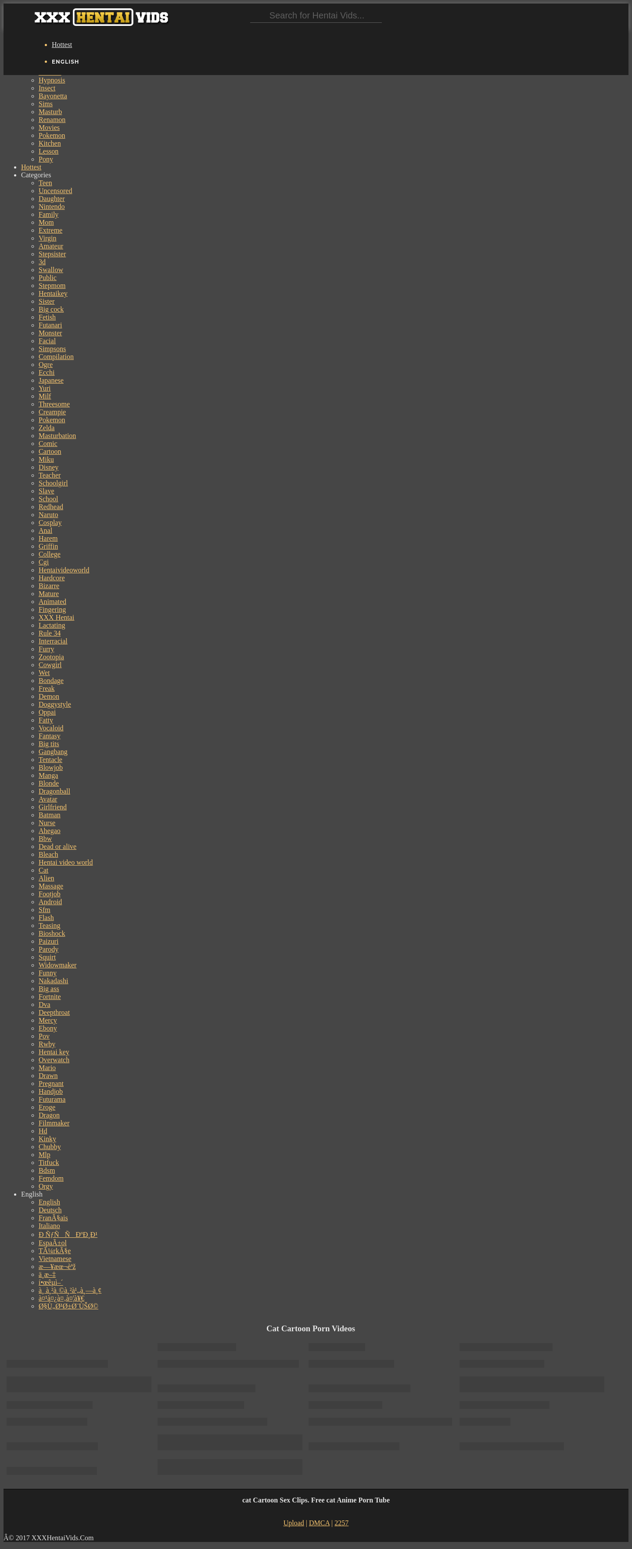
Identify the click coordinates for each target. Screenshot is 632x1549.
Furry (46, 649)
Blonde (49, 783)
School (48, 499)
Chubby (50, 1146)
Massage (51, 886)
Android (50, 902)
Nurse (47, 823)
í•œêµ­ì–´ (51, 1282)
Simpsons (52, 348)
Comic (48, 443)
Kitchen (50, 143)
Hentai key (54, 1052)
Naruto (48, 514)
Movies (49, 127)
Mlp (44, 1154)
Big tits (49, 744)
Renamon (52, 119)
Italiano (49, 1225)
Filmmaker (54, 1123)
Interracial (53, 641)
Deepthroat (54, 1012)
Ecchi (46, 372)
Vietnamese (55, 1258)
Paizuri (48, 941)
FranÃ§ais (53, 1218)
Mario (47, 1067)
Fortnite (50, 996)
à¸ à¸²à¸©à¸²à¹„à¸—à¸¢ (70, 1290)
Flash (46, 917)
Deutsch (50, 1210)
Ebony (48, 1028)
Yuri (45, 388)
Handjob (51, 1091)
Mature (49, 593)
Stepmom (52, 285)
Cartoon (50, 451)
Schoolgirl (53, 483)
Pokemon (52, 135)
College (50, 554)
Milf (45, 396)
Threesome (54, 404)
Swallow (51, 269)
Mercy (48, 1020)
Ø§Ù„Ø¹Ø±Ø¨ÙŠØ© (68, 1306)
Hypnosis (52, 80)
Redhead (51, 506)
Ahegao (50, 830)
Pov (44, 1036)
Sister (46, 301)
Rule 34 (50, 633)
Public (48, 277)
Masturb (50, 111)
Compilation (56, 356)
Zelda (46, 427)
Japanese (51, 380)
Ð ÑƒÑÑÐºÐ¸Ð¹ (68, 1234)
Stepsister (52, 254)
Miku (46, 459)
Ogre (46, 364)
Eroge (47, 1107)
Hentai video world (66, 862)
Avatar (48, 799)
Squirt (47, 957)
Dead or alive (57, 846)
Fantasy (50, 736)
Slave (46, 491)
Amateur (51, 246)
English (49, 1202)
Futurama (52, 1099)
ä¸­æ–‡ (47, 1274)
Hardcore (52, 578)
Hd (43, 1131)
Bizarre (49, 585)
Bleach (48, 854)
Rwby (47, 1044)
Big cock (51, 309)
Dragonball (54, 791)
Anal (45, 530)
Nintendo (52, 206)
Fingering (52, 609)
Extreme (50, 230)
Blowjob (51, 767)
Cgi (44, 562)
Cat (43, 870)
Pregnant (51, 1083)
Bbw (45, 838)
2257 (341, 1523)
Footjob (50, 894)
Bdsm (47, 1170)
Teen (45, 183)
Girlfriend (53, 807)
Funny (48, 973)
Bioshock (52, 933)
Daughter (52, 198)
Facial (47, 341)
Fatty (46, 720)
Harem (48, 538)
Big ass (49, 988)
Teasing (50, 925)
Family (48, 214)
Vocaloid (51, 728)
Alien (46, 878)
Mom (46, 222)
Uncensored (55, 190)
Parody (48, 949)
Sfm (44, 909)
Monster (50, 333)
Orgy (46, 1186)
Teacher (50, 475)
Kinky (47, 1139)
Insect (47, 88)
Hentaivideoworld (64, 570)
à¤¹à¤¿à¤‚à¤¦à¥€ (61, 1298)
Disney (48, 467)
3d (42, 262)
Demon (49, 696)
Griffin (48, 546)
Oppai (47, 712)
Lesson (48, 151)
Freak (46, 688)
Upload (294, 1523)
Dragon (49, 1115)
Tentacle (50, 759)
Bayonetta (53, 96)
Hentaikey (53, 293)
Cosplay (50, 522)
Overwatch (54, 1060)
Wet (44, 672)
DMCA (319, 1523)
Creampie (52, 412)
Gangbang (53, 751)
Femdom (51, 1178)
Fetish (47, 317)
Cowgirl (50, 664)
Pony (46, 159)
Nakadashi (53, 981)
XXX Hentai (56, 617)
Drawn (48, 1075)
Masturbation (57, 435)
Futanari (50, 325)
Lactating (52, 625)
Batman (50, 815)
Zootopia (51, 657)
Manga (48, 775)
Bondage (51, 680)
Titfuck (49, 1162)
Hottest (62, 44)
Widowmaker (57, 965)
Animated (52, 601)
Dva (44, 1004)
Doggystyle (55, 704)
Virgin (48, 238)
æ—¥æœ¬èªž (57, 1266)
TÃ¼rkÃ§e (55, 1250)
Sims (46, 104)
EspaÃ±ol (53, 1243)
